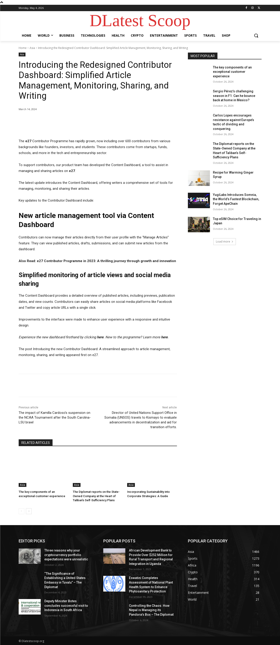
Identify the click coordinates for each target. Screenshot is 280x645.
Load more (224, 241)
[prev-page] (21, 511)
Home (23, 48)
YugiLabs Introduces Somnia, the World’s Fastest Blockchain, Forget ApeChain (236, 199)
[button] (256, 35)
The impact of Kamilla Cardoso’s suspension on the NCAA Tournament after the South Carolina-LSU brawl (55, 417)
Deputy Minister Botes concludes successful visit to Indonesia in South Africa (66, 605)
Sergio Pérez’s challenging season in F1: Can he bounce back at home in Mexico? (234, 95)
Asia (32, 48)
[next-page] (29, 511)
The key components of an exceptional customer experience (232, 72)
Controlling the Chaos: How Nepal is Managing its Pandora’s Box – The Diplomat (151, 610)
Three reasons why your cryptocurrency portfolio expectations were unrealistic (66, 555)
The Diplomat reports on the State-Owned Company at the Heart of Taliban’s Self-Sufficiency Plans (96, 496)
